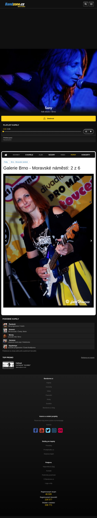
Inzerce (48, 425)
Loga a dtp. (49, 483)
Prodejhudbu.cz (49, 450)
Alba (41, 155)
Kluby (49, 399)
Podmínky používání (49, 475)
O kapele (29, 155)
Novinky (16, 155)
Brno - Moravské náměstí (19, 162)
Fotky (73, 155)
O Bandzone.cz (49, 479)
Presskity (49, 445)
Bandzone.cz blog (49, 408)
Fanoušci (49, 395)
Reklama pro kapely (87, 357)
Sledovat (48, 118)
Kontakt (48, 471)
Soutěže (49, 403)
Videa (62, 155)
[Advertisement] (48, 27)
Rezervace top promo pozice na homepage (48, 420)
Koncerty (86, 155)
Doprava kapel (49, 454)
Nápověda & (49, 467)
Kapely (48, 383)
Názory (52, 155)
